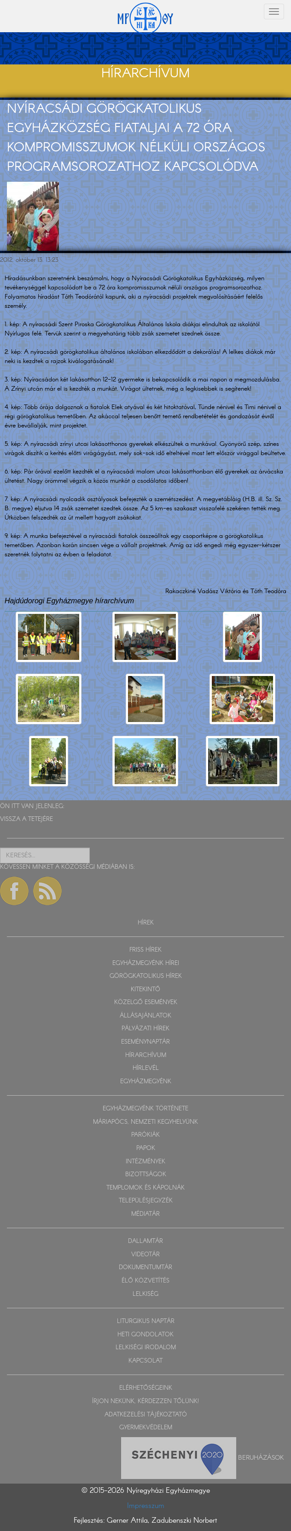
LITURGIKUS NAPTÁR (146, 1321)
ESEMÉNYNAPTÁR (145, 1042)
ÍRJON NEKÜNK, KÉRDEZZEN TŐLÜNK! (145, 1401)
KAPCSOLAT (145, 1361)
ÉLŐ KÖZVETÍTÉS (145, 1281)
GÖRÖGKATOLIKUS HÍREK (146, 976)
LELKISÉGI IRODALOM (146, 1347)
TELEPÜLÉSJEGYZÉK (146, 1200)
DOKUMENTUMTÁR (145, 1267)
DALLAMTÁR (145, 1241)
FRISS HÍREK (145, 950)
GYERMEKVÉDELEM (145, 1427)
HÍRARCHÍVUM (145, 1055)
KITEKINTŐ (145, 989)
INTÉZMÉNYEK (145, 1161)
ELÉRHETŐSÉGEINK (145, 1388)
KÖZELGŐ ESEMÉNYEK (145, 1002)
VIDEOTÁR (145, 1254)
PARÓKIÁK (145, 1135)
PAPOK (145, 1148)
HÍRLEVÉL (146, 1068)
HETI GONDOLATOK (145, 1334)
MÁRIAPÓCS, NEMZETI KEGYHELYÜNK (145, 1122)
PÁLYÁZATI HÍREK (145, 1028)
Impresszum (145, 1506)
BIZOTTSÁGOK (145, 1174)
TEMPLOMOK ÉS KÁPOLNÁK (145, 1188)
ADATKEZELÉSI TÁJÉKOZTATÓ (146, 1414)
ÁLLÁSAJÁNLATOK (145, 1015)
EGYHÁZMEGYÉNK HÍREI (145, 963)
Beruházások (261, 1457)
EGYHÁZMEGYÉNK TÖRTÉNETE (145, 1108)
